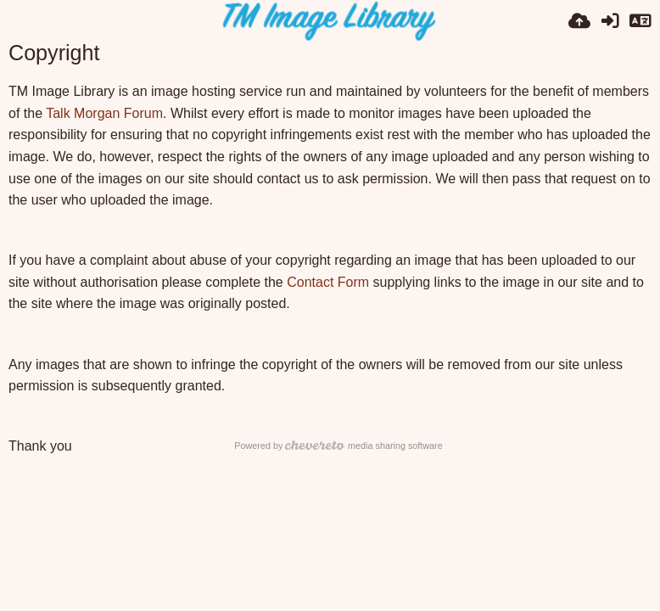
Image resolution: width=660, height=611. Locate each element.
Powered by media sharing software (338, 445)
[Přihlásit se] (610, 21)
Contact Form (328, 282)
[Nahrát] (579, 21)
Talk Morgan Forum (104, 113)
